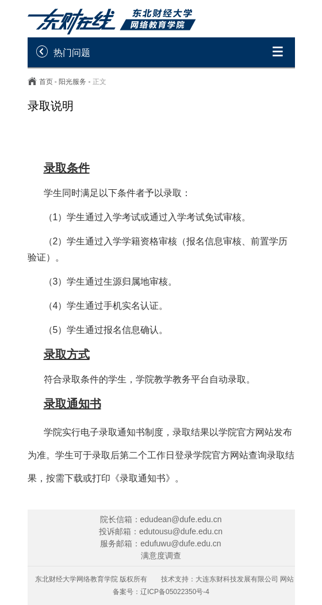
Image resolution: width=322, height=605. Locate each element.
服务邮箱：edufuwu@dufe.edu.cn (160, 543)
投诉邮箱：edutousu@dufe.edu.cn (161, 531)
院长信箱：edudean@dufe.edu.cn (161, 519)
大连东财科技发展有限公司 (236, 579)
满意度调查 (161, 555)
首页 (46, 82)
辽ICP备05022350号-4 (174, 592)
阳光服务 (72, 82)
